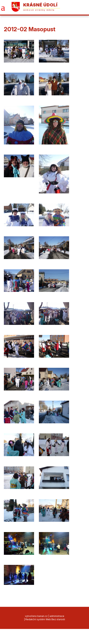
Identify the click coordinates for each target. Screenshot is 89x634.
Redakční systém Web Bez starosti (45, 619)
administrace (57, 616)
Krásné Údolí (40, 4)
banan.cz (42, 616)
